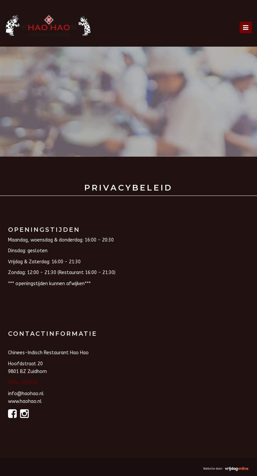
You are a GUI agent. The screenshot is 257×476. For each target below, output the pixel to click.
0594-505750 (23, 382)
